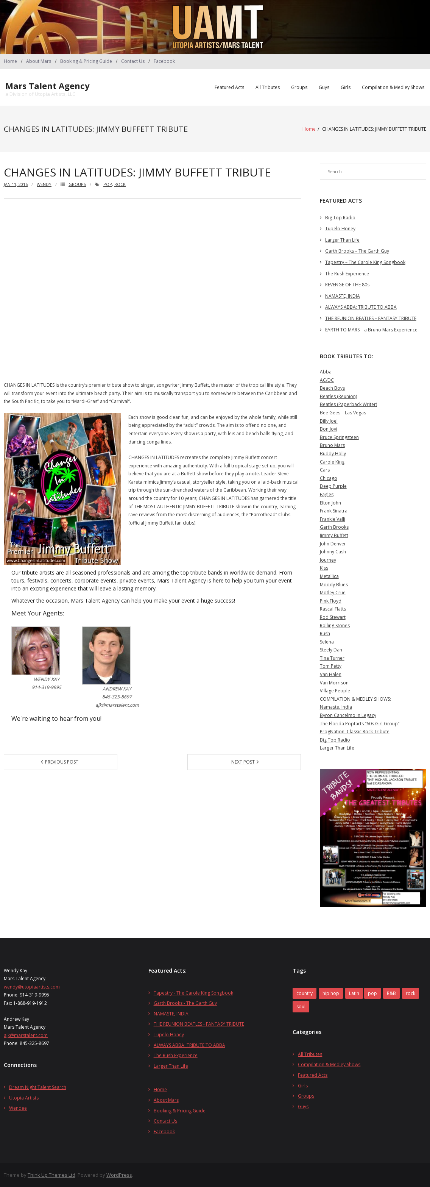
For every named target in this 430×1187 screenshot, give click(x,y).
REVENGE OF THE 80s (347, 284)
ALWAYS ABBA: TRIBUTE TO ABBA (361, 307)
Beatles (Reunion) (338, 396)
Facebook (164, 61)
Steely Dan (331, 650)
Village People (335, 690)
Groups (299, 87)
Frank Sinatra (333, 511)
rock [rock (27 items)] (410, 993)
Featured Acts (229, 87)
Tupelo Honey (340, 228)
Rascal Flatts (333, 609)
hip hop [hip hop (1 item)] (330, 993)
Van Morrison (334, 682)
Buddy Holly (333, 453)
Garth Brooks (334, 527)
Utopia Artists (24, 1097)
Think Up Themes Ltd (51, 1174)
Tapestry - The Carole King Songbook (193, 992)
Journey (328, 559)
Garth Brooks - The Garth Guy (185, 1003)
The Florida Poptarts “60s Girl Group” (359, 723)
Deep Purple (333, 486)
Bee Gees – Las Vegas (343, 412)
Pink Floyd (330, 600)
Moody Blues (334, 584)
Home (10, 61)
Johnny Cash (333, 551)
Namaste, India (336, 707)
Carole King (332, 461)
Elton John (330, 502)
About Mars (38, 61)
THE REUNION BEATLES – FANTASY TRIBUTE (370, 318)
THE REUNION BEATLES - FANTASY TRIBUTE (199, 1024)
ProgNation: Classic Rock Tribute (354, 731)
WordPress (119, 1174)
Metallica (329, 576)
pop (107, 184)
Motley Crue (333, 592)
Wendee (18, 1108)
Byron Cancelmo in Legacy (348, 715)
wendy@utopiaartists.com (32, 986)
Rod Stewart (333, 617)
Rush (325, 633)
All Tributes (268, 87)
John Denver (333, 543)
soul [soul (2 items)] (300, 1006)
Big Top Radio (340, 217)
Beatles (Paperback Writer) (348, 404)
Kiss (324, 568)
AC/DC (327, 379)
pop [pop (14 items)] (372, 993)
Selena (327, 641)
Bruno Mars (332, 445)
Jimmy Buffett (334, 535)
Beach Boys (332, 388)
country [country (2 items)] (304, 993)
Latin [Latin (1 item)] (354, 993)
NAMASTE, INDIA (342, 295)
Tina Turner (332, 657)
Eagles (326, 494)
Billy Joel (329, 420)
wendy (44, 184)
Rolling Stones (335, 625)
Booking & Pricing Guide (86, 61)
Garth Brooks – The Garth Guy (357, 251)
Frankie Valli (332, 518)
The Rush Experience (347, 273)
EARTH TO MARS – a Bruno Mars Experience (371, 329)
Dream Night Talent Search (37, 1087)
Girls (346, 87)
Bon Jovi (328, 429)
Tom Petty (330, 666)
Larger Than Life (342, 239)
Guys (324, 87)
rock (120, 184)
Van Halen (330, 674)
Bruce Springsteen (339, 437)
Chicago (328, 478)
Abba (326, 372)
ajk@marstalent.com (26, 1035)
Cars (325, 470)
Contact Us (133, 61)
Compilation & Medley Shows (393, 87)
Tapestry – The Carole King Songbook (365, 262)
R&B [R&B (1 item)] (391, 993)
